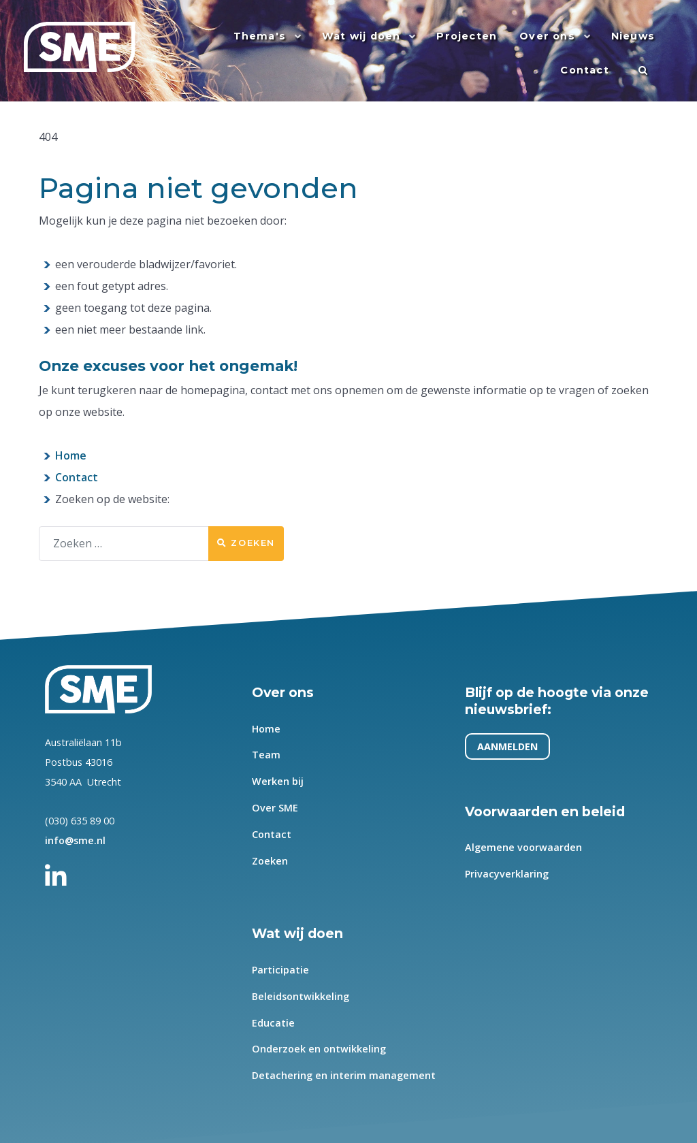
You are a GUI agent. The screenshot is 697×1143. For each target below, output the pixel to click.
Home (70, 455)
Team (266, 754)
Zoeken (246, 543)
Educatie (273, 1022)
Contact (76, 477)
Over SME (275, 807)
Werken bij (278, 781)
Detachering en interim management (344, 1075)
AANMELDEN (508, 746)
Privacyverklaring (507, 873)
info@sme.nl (75, 840)
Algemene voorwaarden (524, 847)
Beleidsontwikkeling (300, 995)
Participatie (280, 969)
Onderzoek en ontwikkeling (319, 1048)
